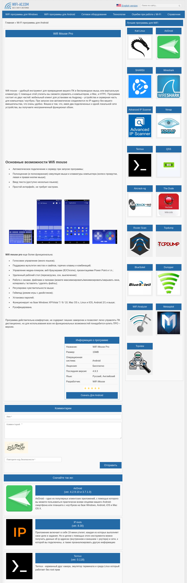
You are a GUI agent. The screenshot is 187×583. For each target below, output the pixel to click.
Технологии (119, 14)
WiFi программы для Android (59, 14)
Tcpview (140, 346)
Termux (78, 556)
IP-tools (78, 522)
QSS (168, 149)
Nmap (169, 109)
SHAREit (139, 70)
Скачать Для (92, 395)
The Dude (168, 188)
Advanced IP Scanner (140, 109)
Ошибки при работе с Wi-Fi (146, 14)
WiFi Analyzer (140, 306)
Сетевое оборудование (94, 14)
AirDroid (77, 488)
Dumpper (169, 267)
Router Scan (139, 228)
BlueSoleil (140, 267)
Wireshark (168, 70)
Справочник (174, 14)
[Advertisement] (63, 60)
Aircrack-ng (140, 188)
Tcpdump (168, 228)
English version (127, 6)
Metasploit (168, 306)
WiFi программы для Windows (21, 14)
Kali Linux (140, 31)
